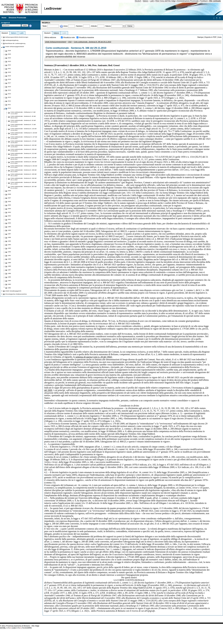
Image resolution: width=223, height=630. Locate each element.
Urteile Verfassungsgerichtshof (55, 42)
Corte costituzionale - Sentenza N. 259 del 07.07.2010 (23, 162)
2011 (9, 104)
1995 (9, 241)
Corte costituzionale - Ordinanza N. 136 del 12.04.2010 (24, 133)
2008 (9, 194)
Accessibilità (27, 628)
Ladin (152, 1)
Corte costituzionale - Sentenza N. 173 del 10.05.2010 (23, 141)
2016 (9, 86)
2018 (9, 79)
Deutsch (138, 1)
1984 (9, 280)
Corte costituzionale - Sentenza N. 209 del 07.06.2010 (23, 150)
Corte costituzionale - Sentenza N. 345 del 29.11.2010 (23, 174)
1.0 (4, 628)
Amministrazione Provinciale (188, 1)
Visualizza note (69, 37)
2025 (9, 54)
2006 (9, 201)
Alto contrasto (215, 1)
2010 (70, 42)
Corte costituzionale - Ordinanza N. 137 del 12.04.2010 (24, 137)
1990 (9, 259)
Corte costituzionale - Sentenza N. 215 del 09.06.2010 (23, 158)
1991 (9, 255)
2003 (9, 212)
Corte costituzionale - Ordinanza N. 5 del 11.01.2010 (23, 112)
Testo (44, 26)
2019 (9, 76)
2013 (9, 97)
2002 (9, 216)
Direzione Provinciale (17, 18)
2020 (9, 72)
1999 (9, 226)
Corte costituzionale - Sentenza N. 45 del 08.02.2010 (23, 117)
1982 (9, 288)
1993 (9, 248)
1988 (9, 266)
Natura (108, 26)
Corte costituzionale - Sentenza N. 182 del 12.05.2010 (23, 145)
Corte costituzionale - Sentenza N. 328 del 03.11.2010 (23, 170)
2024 (9, 58)
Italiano (145, 1)
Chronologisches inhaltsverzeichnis (16, 294)
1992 (9, 252)
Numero (79, 26)
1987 (9, 270)
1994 (9, 244)
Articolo (94, 26)
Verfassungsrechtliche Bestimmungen (16, 37)
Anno (65, 26)
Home (4, 18)
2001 (9, 219)
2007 (9, 198)
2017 (9, 83)
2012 (9, 101)
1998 (9, 230)
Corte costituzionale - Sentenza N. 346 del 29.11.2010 (92, 42)
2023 (9, 61)
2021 (9, 68)
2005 (9, 205)
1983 (9, 284)
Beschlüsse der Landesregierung (15, 43)
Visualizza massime (86, 37)
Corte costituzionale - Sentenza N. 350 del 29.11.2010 (23, 183)
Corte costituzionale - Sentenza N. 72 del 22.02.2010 (23, 125)
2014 (9, 93)
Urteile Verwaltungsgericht (13, 291)
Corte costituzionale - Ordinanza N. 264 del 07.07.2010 (24, 166)
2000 (9, 223)
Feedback (204, 1)
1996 (9, 237)
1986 (9, 273)
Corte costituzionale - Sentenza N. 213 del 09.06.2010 (23, 154)
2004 (9, 208)
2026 (9, 50)
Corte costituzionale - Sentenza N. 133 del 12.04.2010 (23, 129)
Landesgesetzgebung (11, 40)
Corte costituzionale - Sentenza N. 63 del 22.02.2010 (23, 121)
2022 (9, 65)
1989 (9, 262)
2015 (9, 90)
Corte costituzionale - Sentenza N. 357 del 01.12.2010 (23, 187)
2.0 (15, 628)
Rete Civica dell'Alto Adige (165, 1)
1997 (9, 234)
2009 (9, 190)
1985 (9, 277)
